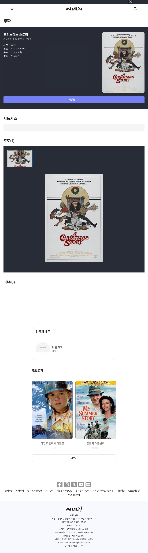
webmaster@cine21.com (78, 542)
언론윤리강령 (134, 490)
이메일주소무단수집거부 (103, 490)
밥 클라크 (15, 56)
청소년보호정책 (82, 490)
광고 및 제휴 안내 (34, 490)
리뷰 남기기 (74, 99)
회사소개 (20, 490)
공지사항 (9, 490)
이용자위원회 (74, 494)
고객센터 (49, 490)
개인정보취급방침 (64, 490)
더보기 (74, 458)
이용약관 (121, 490)
